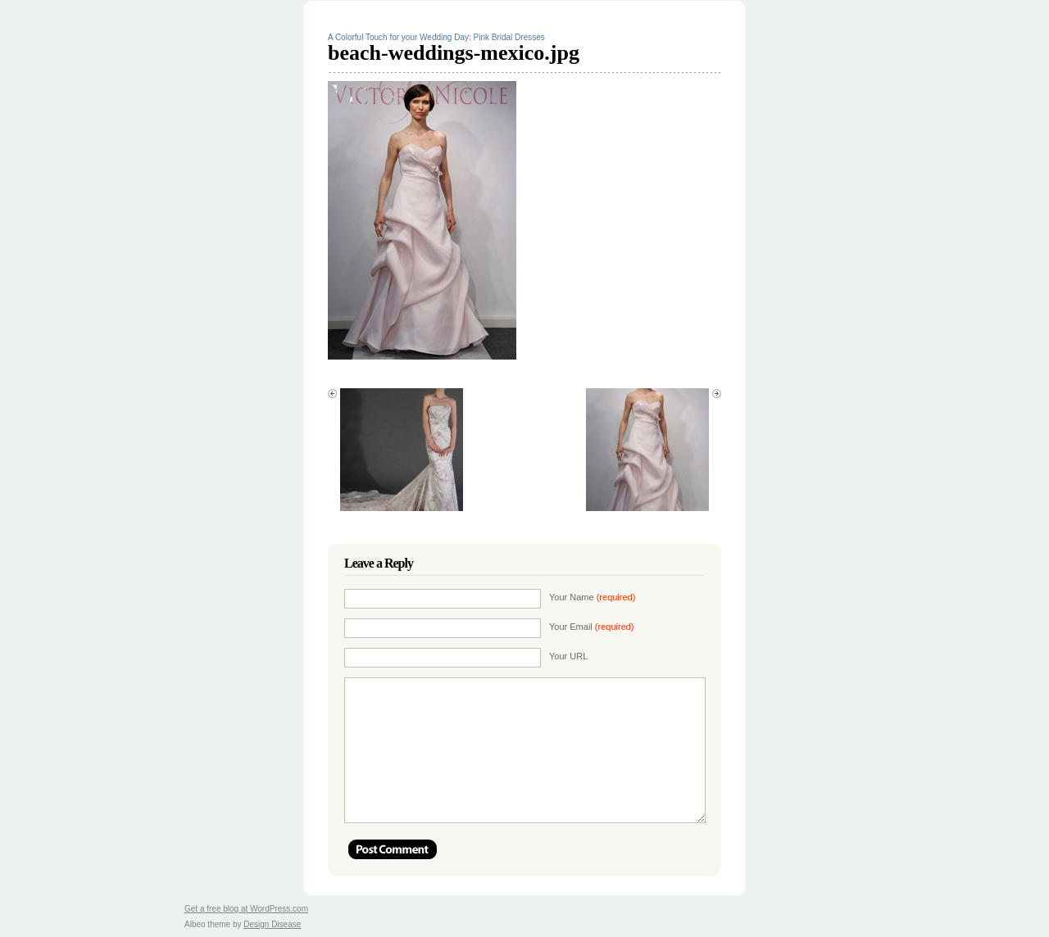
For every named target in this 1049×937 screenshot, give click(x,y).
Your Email (591, 626)
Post (392, 849)
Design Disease (272, 924)
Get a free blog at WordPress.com (246, 908)
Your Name (592, 597)
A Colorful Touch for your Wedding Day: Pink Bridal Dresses (436, 37)
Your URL (568, 656)
